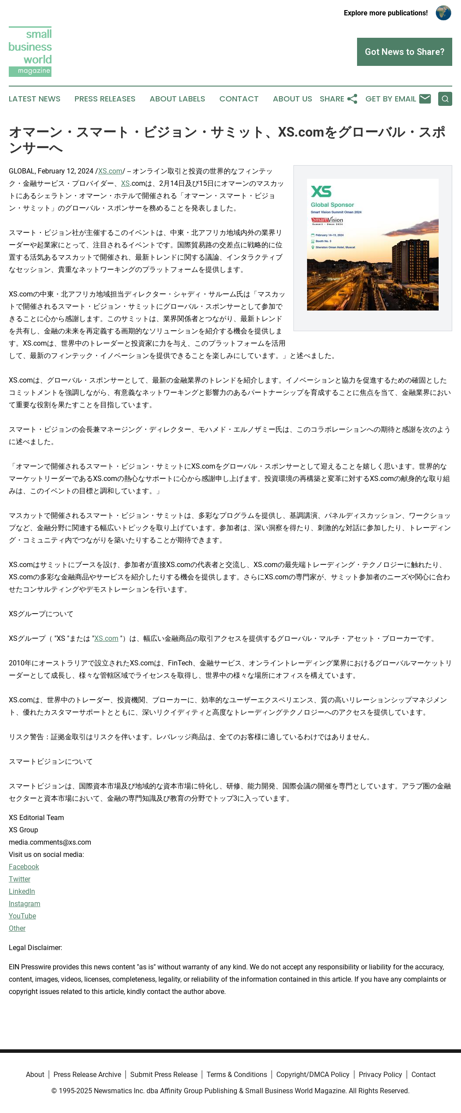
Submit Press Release (163, 1074)
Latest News (35, 99)
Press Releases (105, 99)
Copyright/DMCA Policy (313, 1074)
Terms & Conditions (237, 1074)
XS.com (110, 171)
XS (125, 183)
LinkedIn (22, 891)
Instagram (24, 904)
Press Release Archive (87, 1074)
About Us (292, 99)
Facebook (24, 867)
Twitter (19, 879)
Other (17, 928)
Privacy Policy (380, 1074)
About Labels (177, 99)
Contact (239, 99)
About (35, 1074)
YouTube (22, 916)
